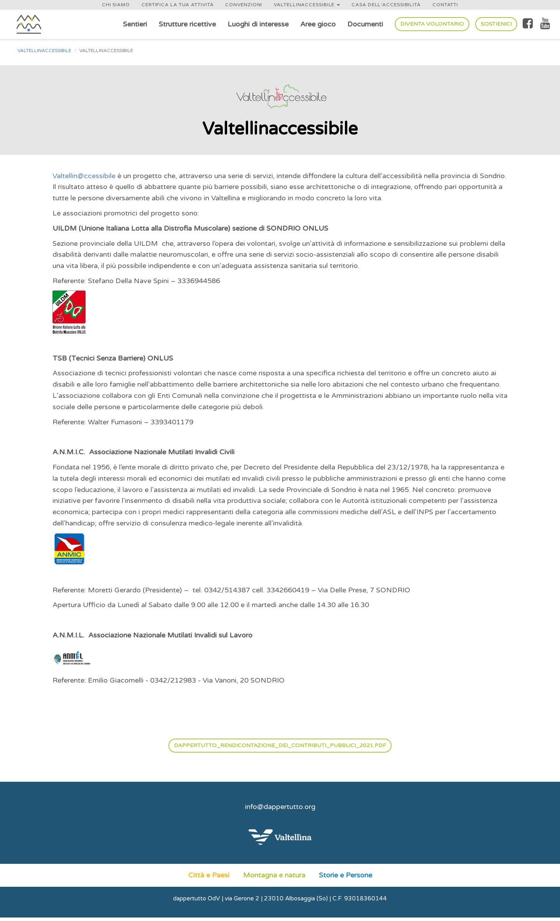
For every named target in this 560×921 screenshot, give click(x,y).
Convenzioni (243, 4)
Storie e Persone (345, 875)
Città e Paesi (208, 875)
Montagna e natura (274, 875)
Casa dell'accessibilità (386, 4)
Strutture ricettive (187, 24)
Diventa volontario (432, 24)
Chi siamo (116, 4)
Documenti (365, 24)
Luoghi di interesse (258, 24)
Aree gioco (318, 24)
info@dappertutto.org (280, 806)
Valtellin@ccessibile (84, 176)
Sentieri (135, 24)
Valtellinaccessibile (307, 4)
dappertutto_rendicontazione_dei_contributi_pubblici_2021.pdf (280, 745)
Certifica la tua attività (178, 4)
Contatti (445, 4)
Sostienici (496, 24)
